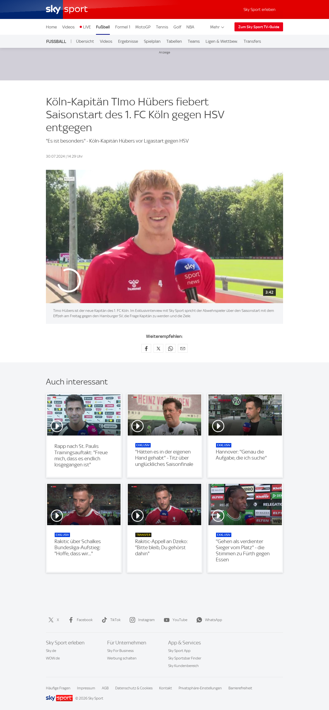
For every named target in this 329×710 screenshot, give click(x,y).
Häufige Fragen (58, 688)
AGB (105, 688)
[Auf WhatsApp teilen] (170, 348)
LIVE (87, 27)
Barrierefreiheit (240, 688)
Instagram (141, 620)
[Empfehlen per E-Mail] (183, 348)
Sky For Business (120, 651)
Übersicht (85, 41)
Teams (194, 41)
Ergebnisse (128, 41)
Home (51, 27)
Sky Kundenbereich (183, 666)
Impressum (86, 688)
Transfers (252, 41)
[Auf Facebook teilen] (146, 348)
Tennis (162, 27)
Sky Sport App (179, 651)
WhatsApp (208, 620)
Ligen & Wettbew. (222, 41)
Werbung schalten (122, 658)
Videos (68, 27)
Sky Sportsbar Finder (184, 658)
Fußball (103, 27)
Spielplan (152, 41)
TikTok (110, 620)
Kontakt (165, 688)
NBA (190, 27)
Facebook (79, 620)
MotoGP (143, 27)
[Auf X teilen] (158, 348)
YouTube (174, 620)
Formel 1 (122, 27)
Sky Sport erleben (259, 9)
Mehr (217, 27)
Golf (177, 27)
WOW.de (53, 658)
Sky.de (51, 651)
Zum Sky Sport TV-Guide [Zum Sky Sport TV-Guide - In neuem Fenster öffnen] (258, 27)
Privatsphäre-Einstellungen (200, 688)
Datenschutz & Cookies (134, 688)
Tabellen (174, 41)
